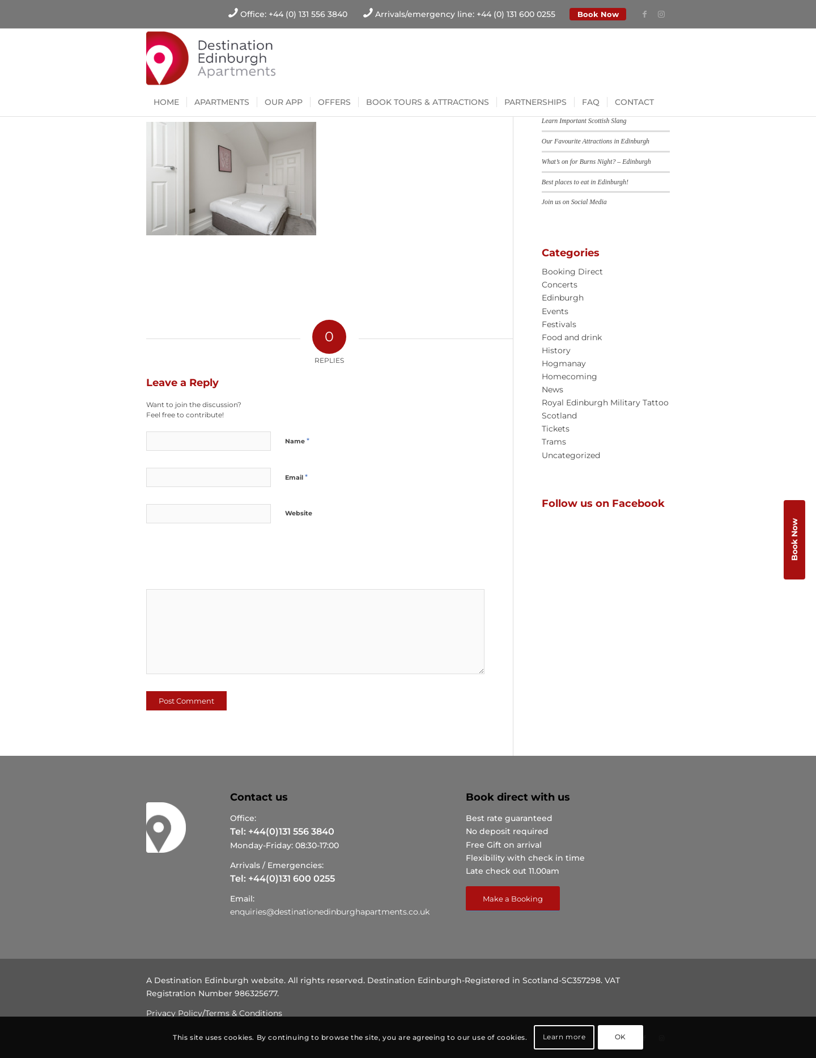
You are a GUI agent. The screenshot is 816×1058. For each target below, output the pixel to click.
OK (620, 1036)
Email (296, 476)
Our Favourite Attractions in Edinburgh (595, 141)
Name (297, 440)
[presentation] (223, 560)
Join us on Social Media (574, 202)
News (552, 389)
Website (298, 513)
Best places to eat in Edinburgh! (585, 182)
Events (555, 311)
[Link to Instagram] (661, 14)
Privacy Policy (174, 1013)
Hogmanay (564, 363)
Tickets (556, 429)
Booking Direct (572, 271)
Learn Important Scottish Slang (584, 121)
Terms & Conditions (243, 1013)
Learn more (564, 1036)
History (556, 350)
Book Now (598, 14)
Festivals (559, 324)
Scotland (559, 415)
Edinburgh (563, 298)
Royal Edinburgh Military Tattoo (605, 402)
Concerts (559, 285)
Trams (554, 442)
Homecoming (569, 376)
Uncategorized (571, 455)
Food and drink (572, 337)
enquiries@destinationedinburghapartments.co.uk (330, 912)
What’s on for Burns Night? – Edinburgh (596, 162)
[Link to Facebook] (644, 14)
